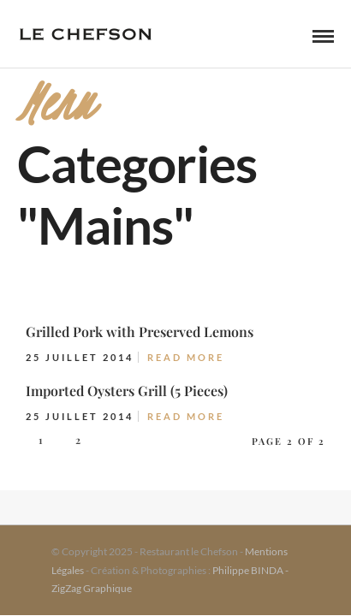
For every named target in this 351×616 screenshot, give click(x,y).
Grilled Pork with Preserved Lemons (139, 332)
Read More (185, 357)
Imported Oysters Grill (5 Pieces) (127, 391)
